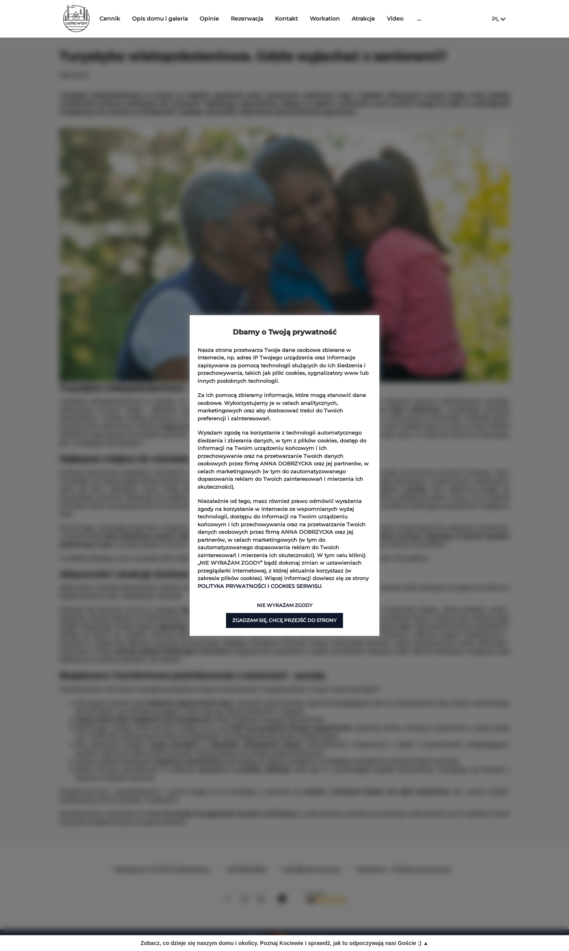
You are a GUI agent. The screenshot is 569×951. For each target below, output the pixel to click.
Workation (348, 18)
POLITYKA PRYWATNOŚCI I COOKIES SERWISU (259, 586)
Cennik (133, 18)
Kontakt (310, 18)
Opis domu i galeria (183, 18)
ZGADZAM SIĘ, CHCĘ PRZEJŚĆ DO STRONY (284, 620)
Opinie (233, 18)
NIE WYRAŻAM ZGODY (285, 605)
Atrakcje (387, 18)
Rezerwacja (270, 18)
